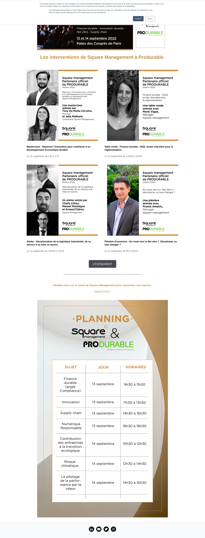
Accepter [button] (138, 19)
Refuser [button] (150, 19)
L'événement (102, 264)
